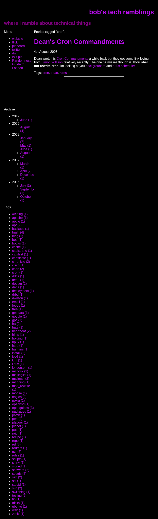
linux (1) (18, 364)
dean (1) (18, 280)
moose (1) (19, 393)
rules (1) (18, 455)
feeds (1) (18, 305)
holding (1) (20, 338)
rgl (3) (16, 444)
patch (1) (18, 415)
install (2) (18, 353)
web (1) (17, 510)
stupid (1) (19, 484)
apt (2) (16, 225)
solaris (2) (19, 473)
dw (14, 53)
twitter (16, 49)
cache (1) (19, 247)
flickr (15, 42)
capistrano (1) (22, 250)
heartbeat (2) (21, 331)
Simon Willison (52, 62)
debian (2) (19, 283)
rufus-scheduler (124, 66)
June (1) (26, 120)
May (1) (25, 145)
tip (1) (16, 499)
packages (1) (21, 411)
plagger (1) (20, 422)
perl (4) (17, 419)
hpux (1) (18, 342)
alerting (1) (20, 214)
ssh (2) (17, 477)
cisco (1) (18, 265)
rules (63, 73)
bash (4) (18, 232)
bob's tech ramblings (121, 12)
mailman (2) (20, 378)
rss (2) (16, 451)
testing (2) (19, 495)
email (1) (18, 302)
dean (54, 73)
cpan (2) (18, 269)
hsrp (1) (17, 345)
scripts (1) (19, 459)
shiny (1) (18, 462)
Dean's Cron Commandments (79, 41)
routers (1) (19, 448)
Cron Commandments (72, 58)
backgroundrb (95, 66)
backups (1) (20, 228)
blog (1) (17, 236)
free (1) (17, 309)
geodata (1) (20, 313)
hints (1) (18, 334)
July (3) (25, 185)
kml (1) (17, 360)
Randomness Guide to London (21, 64)
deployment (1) (23, 291)
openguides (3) (23, 408)
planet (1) (19, 426)
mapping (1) (20, 382)
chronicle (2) (21, 261)
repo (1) (17, 440)
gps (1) (17, 320)
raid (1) (17, 433)
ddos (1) (18, 276)
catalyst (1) (20, 254)
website (17, 38)
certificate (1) (21, 258)
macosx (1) (20, 371)
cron (46, 73)
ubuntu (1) (19, 506)
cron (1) (17, 272)
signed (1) (19, 466)
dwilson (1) (20, 298)
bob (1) (17, 239)
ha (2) (16, 323)
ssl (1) (16, 481)
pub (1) (17, 429)
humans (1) (20, 349)
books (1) (19, 243)
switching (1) (21, 492)
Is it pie (17, 57)
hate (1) (17, 327)
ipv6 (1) (17, 356)
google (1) (19, 316)
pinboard (18, 46)
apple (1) (18, 221)
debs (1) (18, 287)
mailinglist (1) (21, 375)
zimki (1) (18, 514)
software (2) (20, 470)
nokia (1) (18, 400)
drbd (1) (17, 294)
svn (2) (17, 488)
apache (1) (20, 217)
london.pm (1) (22, 367)
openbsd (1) (20, 404)
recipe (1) (19, 437)
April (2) (26, 171)
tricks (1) (18, 503)
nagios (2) (19, 397)
